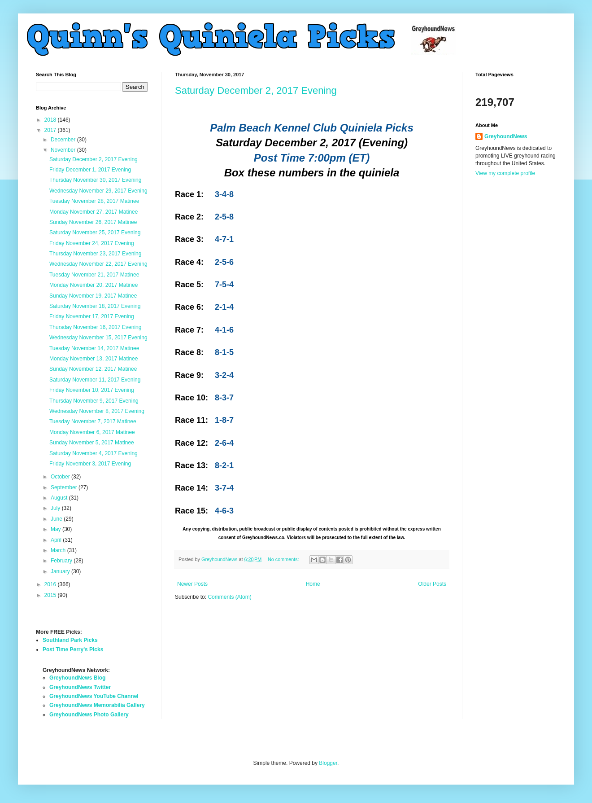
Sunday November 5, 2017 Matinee (91, 442)
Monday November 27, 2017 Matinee (93, 212)
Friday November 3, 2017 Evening (90, 464)
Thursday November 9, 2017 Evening (94, 401)
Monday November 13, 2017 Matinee (93, 358)
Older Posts (432, 584)
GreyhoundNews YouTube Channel (94, 696)
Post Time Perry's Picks (73, 649)
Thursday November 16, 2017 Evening (95, 327)
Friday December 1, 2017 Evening (90, 170)
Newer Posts (192, 584)
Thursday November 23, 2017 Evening (95, 253)
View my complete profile (505, 173)
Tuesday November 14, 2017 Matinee (94, 348)
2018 (51, 120)
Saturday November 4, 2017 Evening (93, 453)
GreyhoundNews (505, 136)
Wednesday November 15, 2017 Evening (98, 337)
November (64, 150)
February (62, 560)
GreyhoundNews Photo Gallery (89, 714)
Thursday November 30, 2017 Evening (95, 180)
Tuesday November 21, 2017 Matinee (94, 275)
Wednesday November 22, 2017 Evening (98, 264)
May (56, 529)
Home (313, 584)
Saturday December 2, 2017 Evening (256, 90)
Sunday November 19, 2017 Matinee (93, 296)
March (59, 550)
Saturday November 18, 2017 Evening (94, 306)
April (57, 540)
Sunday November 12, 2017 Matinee (93, 369)
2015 (51, 595)
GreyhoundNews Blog (77, 678)
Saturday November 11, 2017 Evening (94, 380)
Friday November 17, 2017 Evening (91, 316)
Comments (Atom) (229, 597)
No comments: (284, 559)
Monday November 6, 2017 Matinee (92, 432)
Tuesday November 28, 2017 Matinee (94, 201)
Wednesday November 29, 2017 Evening (98, 191)
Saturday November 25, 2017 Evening (94, 232)
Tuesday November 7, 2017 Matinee (92, 421)
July (56, 508)
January (61, 571)
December (64, 139)
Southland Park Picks (70, 640)
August (60, 498)
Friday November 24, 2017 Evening (91, 243)
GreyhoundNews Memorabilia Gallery (97, 705)
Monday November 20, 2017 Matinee (93, 285)
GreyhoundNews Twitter (80, 687)
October (61, 477)
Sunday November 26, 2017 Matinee (93, 222)
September (64, 487)
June (57, 519)
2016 (51, 584)
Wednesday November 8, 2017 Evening (96, 411)
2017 (51, 130)
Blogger (328, 763)
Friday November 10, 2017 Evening (91, 390)
